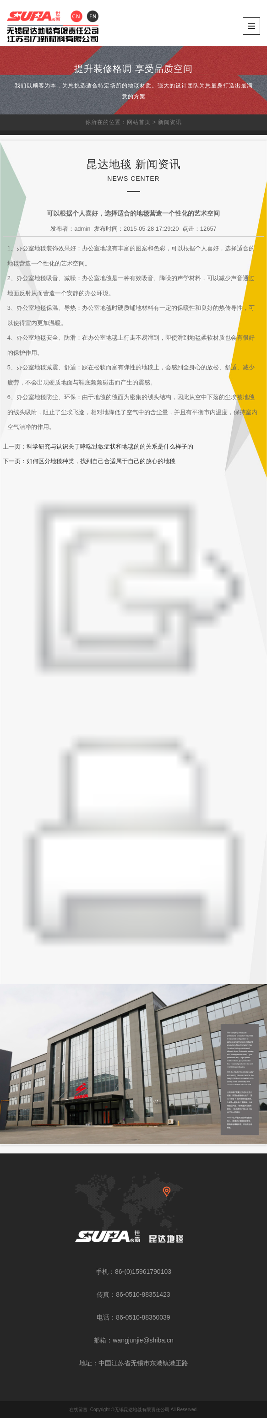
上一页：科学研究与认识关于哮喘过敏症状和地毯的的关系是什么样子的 (98, 446)
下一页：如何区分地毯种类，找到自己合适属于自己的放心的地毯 (89, 461)
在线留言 (78, 1409)
